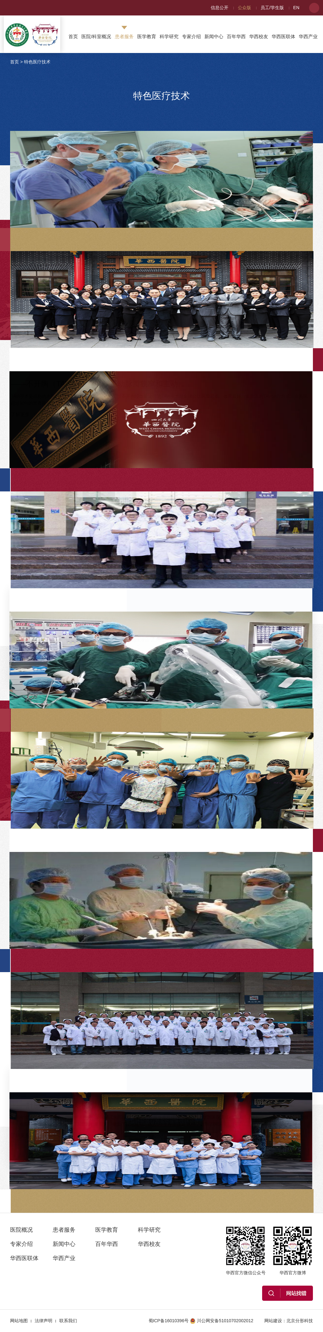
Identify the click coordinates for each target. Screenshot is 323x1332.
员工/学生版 (272, 7)
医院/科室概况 (96, 36)
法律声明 (43, 1320)
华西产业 (308, 36)
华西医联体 (283, 36)
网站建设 (273, 1320)
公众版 (244, 7)
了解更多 (192, 212)
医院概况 (21, 1230)
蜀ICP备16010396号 (169, 1320)
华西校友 (258, 36)
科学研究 (169, 36)
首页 (73, 36)
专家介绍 (191, 36)
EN (296, 7)
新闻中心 (213, 36)
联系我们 (68, 1320)
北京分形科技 (299, 1320)
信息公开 (219, 7)
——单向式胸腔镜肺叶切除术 (232, 147)
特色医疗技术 (37, 61)
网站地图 (19, 1320)
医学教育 (146, 36)
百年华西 (236, 36)
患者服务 (124, 36)
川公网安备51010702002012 (221, 1320)
